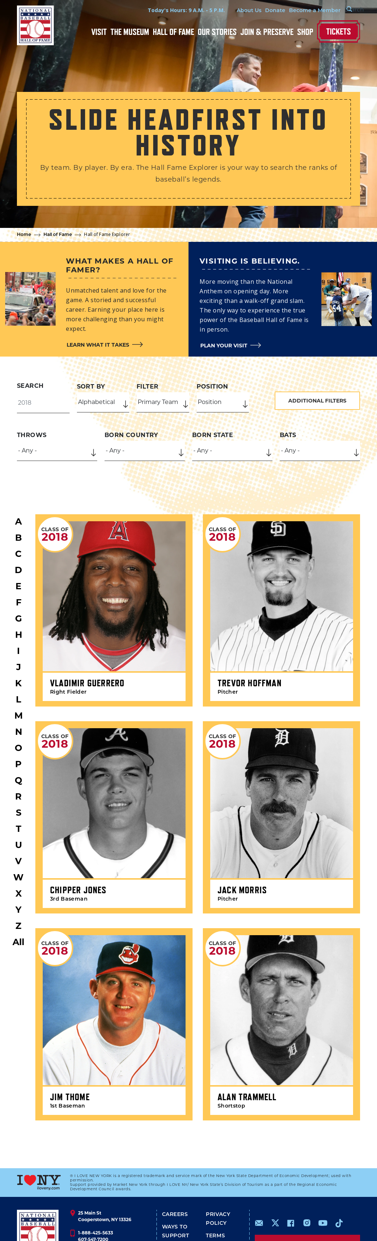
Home (24, 235)
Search (30, 385)
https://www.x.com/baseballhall (275, 1184)
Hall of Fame (173, 32)
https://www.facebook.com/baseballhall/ (290, 1184)
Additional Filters (317, 400)
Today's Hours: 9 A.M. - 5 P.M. (169, 10)
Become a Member (297, 11)
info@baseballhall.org (103, 1214)
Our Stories (217, 32)
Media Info (179, 1222)
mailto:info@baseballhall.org (259, 1184)
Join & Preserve (266, 32)
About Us (231, 11)
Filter (147, 386)
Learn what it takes (98, 344)
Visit (99, 32)
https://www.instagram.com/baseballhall (306, 1184)
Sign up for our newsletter (307, 1204)
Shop (305, 32)
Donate (258, 11)
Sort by (91, 386)
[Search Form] (341, 10)
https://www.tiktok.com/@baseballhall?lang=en (339, 1184)
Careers (175, 1176)
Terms (215, 1197)
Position (212, 386)
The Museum (129, 32)
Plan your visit (223, 345)
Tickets (338, 31)
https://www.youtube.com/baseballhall (322, 1184)
